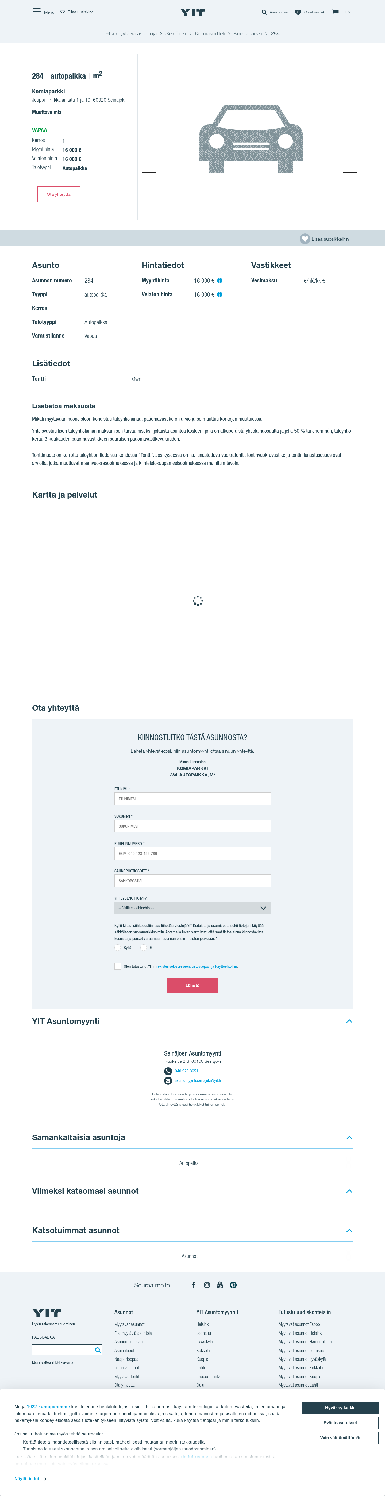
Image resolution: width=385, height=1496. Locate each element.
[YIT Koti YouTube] (220, 1285)
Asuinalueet (124, 1351)
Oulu (200, 1385)
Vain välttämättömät (340, 1437)
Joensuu (204, 1333)
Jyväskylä (205, 1342)
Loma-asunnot (126, 1368)
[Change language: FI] (342, 12)
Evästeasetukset (340, 1422)
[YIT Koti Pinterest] (233, 1285)
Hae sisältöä (43, 1337)
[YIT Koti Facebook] (194, 1285)
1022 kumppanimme (48, 1406)
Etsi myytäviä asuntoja (133, 1333)
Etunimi (120, 789)
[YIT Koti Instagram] (207, 1285)
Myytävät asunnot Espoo (299, 1324)
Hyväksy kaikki (340, 1407)
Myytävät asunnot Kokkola (301, 1368)
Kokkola (203, 1351)
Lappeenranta (208, 1377)
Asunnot (193, 1257)
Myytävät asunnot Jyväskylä (302, 1359)
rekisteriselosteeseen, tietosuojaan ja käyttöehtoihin (196, 966)
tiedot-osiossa (196, 1456)
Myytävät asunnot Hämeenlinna (305, 1342)
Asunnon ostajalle (129, 1342)
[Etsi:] (97, 1350)
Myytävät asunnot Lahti (298, 1385)
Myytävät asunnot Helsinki (300, 1333)
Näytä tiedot (26, 1478)
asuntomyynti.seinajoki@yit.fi (192, 1080)
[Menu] (43, 12)
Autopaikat (193, 1164)
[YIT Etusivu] (192, 12)
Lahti (201, 1368)
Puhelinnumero (128, 843)
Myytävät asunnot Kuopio (300, 1377)
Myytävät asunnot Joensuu (301, 1351)
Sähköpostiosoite (130, 870)
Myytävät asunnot (129, 1324)
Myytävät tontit (126, 1377)
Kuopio (202, 1359)
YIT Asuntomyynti (66, 1021)
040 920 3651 (181, 1070)
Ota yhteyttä (59, 194)
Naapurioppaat (127, 1359)
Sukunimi (122, 816)
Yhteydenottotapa (130, 898)
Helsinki (203, 1324)
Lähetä (192, 985)
